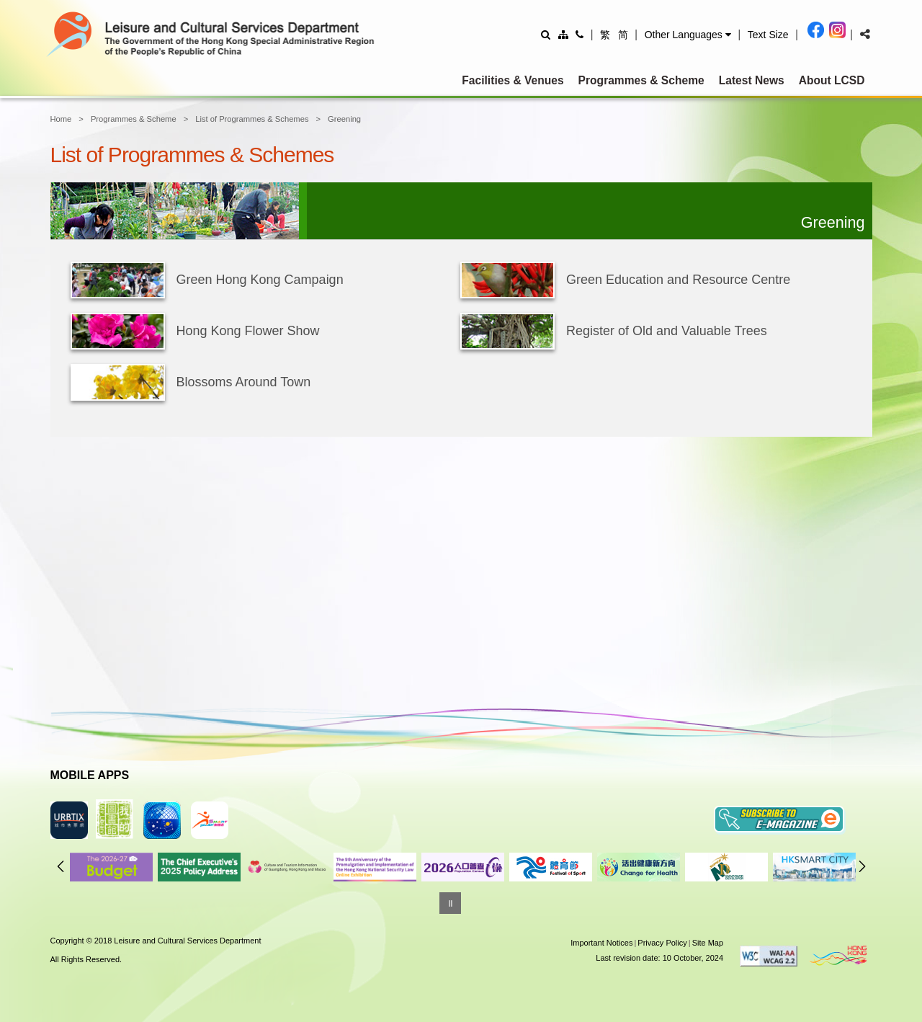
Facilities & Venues (512, 80)
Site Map (707, 942)
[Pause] (450, 903)
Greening (344, 119)
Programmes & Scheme (641, 80)
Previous (60, 866)
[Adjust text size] (768, 34)
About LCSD (832, 80)
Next (862, 866)
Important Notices (601, 942)
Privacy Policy (661, 942)
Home (61, 119)
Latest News (751, 80)
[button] (688, 34)
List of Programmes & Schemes (251, 119)
